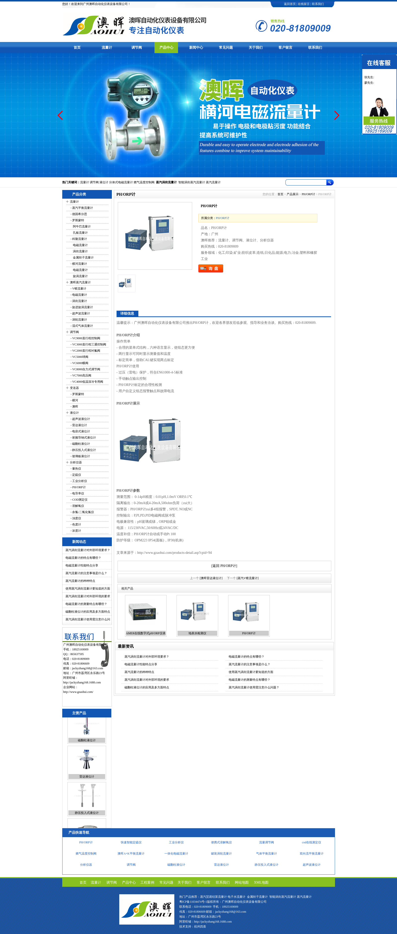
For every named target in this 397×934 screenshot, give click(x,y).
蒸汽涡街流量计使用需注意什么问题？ (254, 687)
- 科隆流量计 (78, 239)
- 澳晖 (74, 406)
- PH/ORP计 (78, 487)
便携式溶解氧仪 (221, 844)
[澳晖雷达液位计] (211, 578)
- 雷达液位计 (78, 425)
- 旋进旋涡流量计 (81, 307)
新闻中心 (196, 47)
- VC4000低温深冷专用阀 (86, 381)
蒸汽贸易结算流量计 (213, 896)
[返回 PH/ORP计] (224, 566)
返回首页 (290, 4)
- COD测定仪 (79, 499)
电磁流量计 (79, 245)
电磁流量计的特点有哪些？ (83, 558)
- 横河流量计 (78, 263)
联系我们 (318, 4)
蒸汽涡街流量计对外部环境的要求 (87, 596)
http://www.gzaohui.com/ (78, 692)
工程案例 (147, 882)
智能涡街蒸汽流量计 (191, 182)
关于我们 (256, 47)
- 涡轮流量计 (78, 319)
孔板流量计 (79, 232)
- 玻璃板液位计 (80, 456)
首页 (77, 47)
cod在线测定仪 (311, 844)
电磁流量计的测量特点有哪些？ (86, 604)
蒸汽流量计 (213, 182)
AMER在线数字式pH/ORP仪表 (146, 633)
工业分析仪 (176, 844)
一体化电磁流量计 (176, 856)
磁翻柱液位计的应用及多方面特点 (87, 611)
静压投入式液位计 (87, 822)
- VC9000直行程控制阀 (85, 338)
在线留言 (304, 4)
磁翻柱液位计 (87, 750)
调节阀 (136, 47)
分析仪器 (76, 462)
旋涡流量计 (79, 276)
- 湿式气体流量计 (81, 326)
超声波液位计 (312, 867)
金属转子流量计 (82, 257)
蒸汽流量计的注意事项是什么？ (86, 573)
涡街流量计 (79, 251)
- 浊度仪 (75, 518)
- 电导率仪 (77, 493)
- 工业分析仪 (78, 481)
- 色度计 (75, 524)
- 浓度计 (75, 530)
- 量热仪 (75, 468)
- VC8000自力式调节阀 (85, 369)
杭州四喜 (200, 926)
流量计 (107, 47)
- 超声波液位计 (80, 419)
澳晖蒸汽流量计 (80, 282)
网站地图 (242, 882)
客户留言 (285, 47)
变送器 (74, 388)
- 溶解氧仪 (77, 506)
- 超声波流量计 (80, 313)
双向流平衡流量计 (312, 856)
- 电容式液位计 (80, 431)
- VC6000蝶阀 (79, 363)
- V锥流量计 (78, 288)
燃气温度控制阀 (144, 182)
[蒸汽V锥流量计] (248, 578)
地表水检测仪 (197, 633)
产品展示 (293, 194)
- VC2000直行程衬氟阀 (85, 350)
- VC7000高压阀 (80, 375)
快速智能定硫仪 (131, 844)
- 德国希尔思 (78, 214)
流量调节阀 (266, 844)
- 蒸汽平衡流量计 (81, 208)
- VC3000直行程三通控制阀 (88, 344)
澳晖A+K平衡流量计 (131, 856)
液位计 (103, 182)
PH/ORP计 (308, 194)
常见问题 (226, 47)
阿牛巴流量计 (80, 226)
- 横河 (74, 400)
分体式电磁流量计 (121, 182)
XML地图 (261, 882)
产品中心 (166, 47)
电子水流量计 (236, 896)
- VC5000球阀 (79, 357)
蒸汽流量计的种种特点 (80, 581)
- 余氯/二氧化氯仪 (82, 512)
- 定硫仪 (75, 475)
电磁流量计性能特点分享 (81, 565)
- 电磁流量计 (78, 295)
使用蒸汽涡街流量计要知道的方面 (87, 588)
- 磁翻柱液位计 (80, 444)
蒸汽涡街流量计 (166, 182)
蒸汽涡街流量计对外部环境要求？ (87, 550)
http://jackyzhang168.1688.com (82, 682)
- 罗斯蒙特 (77, 220)
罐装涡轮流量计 (221, 856)
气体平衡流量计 (266, 856)
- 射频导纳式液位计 (83, 437)
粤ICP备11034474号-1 (193, 901)
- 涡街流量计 (78, 301)
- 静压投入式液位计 (83, 450)
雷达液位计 (86, 786)
